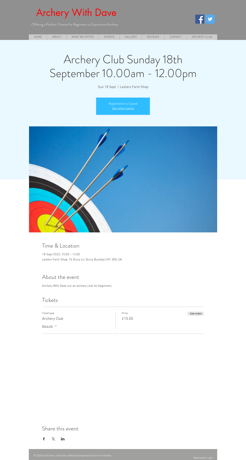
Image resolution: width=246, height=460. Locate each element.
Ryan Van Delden (101, 455)
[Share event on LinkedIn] (63, 438)
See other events (123, 108)
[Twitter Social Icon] (210, 19)
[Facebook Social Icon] (199, 19)
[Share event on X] (53, 438)
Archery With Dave (76, 12)
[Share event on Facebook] (44, 438)
